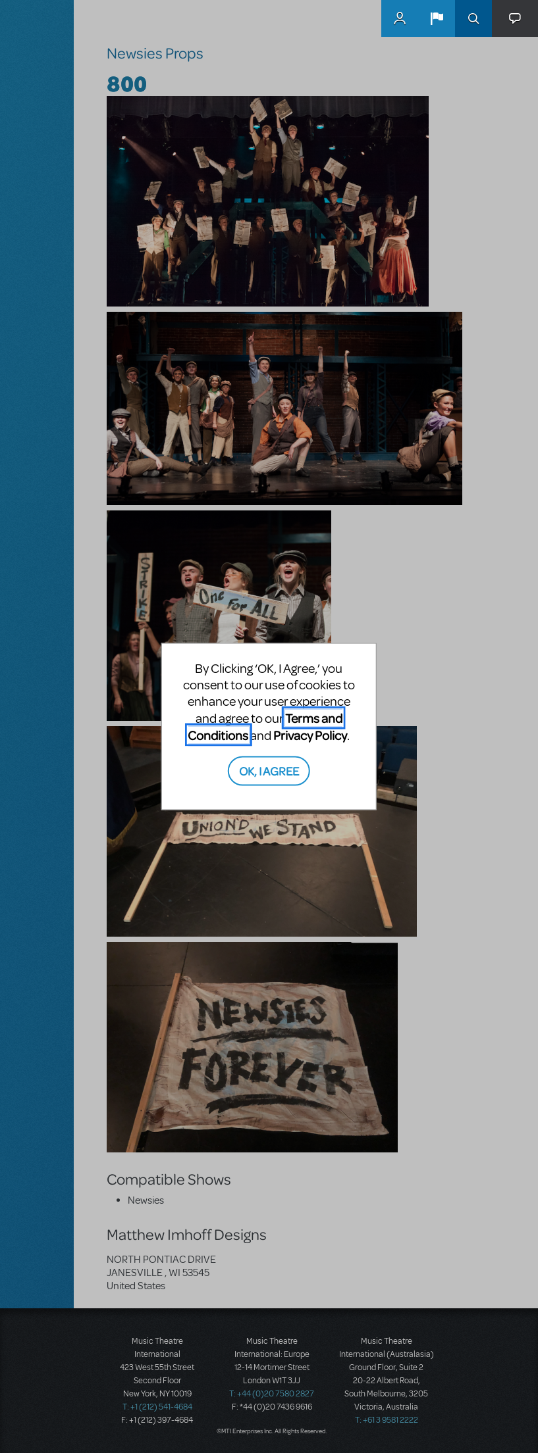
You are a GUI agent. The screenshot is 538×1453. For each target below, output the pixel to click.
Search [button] (473, 18)
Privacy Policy (310, 735)
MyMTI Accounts (399, 18)
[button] (436, 18)
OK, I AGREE (269, 769)
